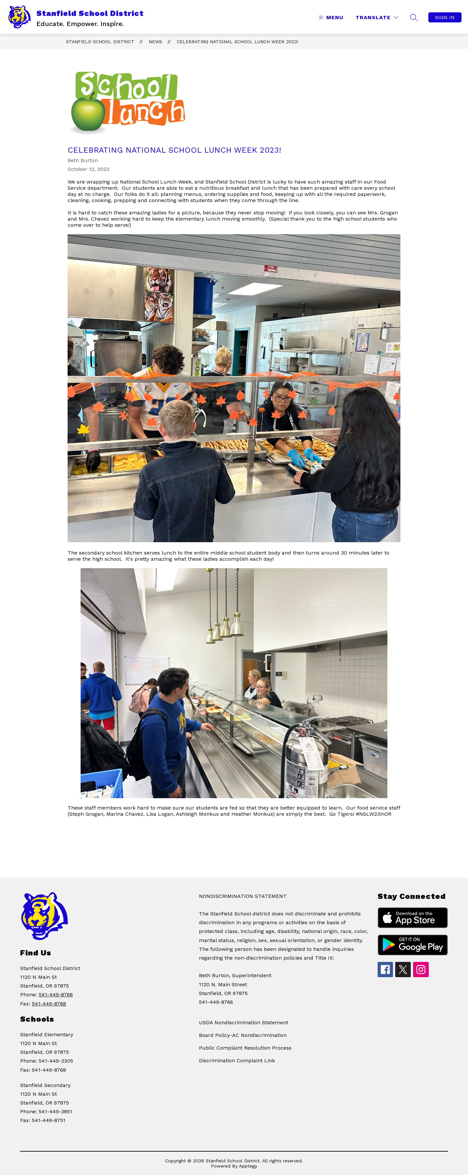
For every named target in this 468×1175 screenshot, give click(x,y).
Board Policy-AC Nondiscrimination (243, 1035)
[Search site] (414, 17)
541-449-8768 (49, 1004)
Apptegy (248, 1166)
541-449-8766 (56, 994)
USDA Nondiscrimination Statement (243, 1022)
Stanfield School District (100, 41)
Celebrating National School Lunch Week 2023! (237, 41)
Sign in (445, 17)
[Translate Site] (377, 17)
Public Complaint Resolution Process (245, 1048)
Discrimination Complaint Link (237, 1060)
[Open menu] (330, 17)
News (155, 41)
